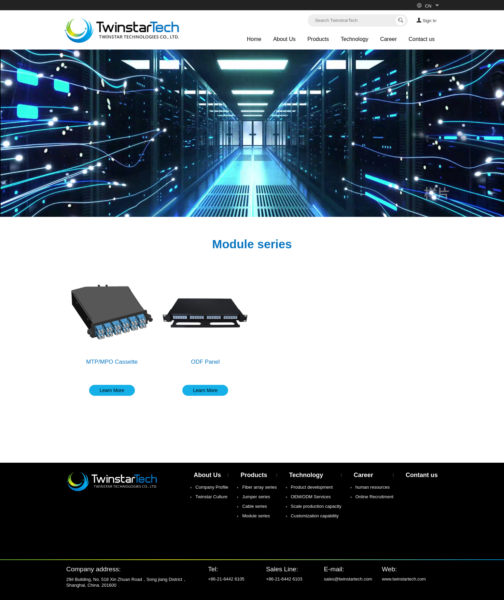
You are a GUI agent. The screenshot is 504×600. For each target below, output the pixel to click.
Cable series (254, 506)
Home (254, 39)
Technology (354, 39)
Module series (256, 515)
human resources (372, 487)
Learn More (112, 390)
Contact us (422, 39)
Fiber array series (259, 487)
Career (388, 39)
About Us (284, 39)
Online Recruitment (374, 496)
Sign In (426, 20)
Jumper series (256, 496)
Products (318, 39)
